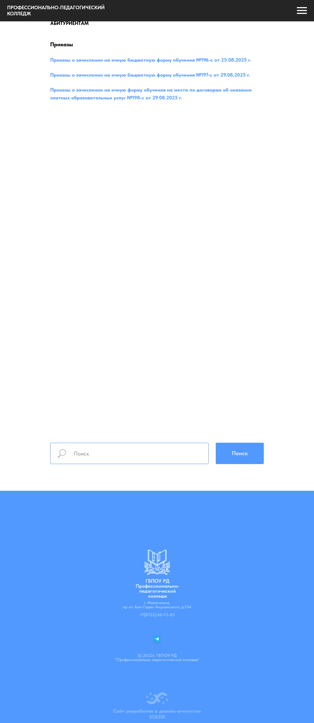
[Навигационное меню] (302, 10)
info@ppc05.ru (157, 622)
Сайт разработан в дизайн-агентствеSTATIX (157, 714)
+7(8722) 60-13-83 (157, 614)
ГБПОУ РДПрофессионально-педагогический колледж (157, 588)
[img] (157, 562)
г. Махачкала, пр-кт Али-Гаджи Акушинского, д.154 (157, 604)
